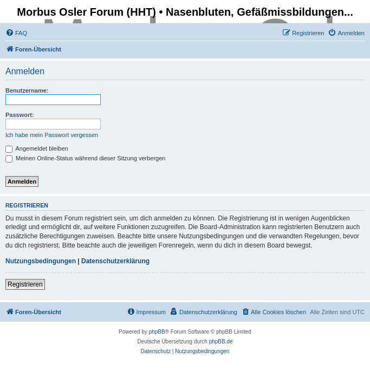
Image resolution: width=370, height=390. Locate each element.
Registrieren (25, 284)
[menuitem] (16, 33)
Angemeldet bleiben (36, 148)
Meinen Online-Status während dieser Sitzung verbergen (85, 158)
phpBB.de (221, 341)
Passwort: (19, 115)
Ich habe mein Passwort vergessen (51, 135)
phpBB (157, 332)
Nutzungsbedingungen (40, 261)
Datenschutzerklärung (115, 261)
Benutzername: (26, 90)
